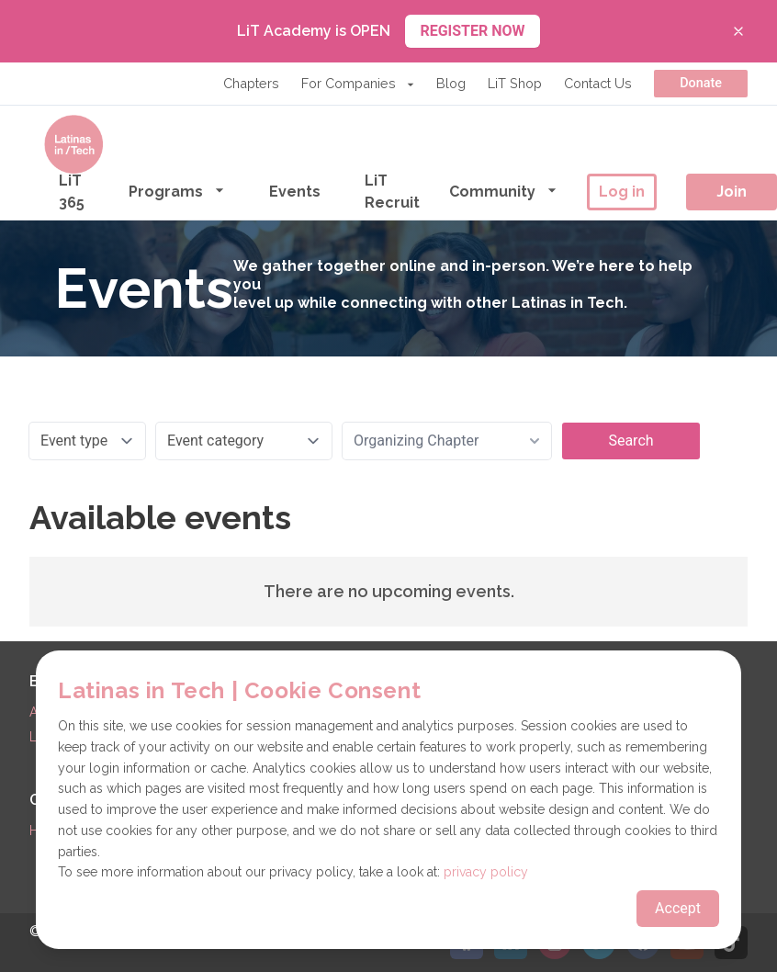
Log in (622, 191)
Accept (678, 908)
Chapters (251, 83)
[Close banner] (738, 31)
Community (503, 190)
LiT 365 (71, 191)
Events (295, 191)
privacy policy (486, 872)
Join (731, 191)
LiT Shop (515, 83)
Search (630, 440)
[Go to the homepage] (73, 144)
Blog (451, 83)
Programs (177, 190)
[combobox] (447, 441)
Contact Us (598, 83)
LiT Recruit (392, 191)
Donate (701, 83)
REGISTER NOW (472, 31)
